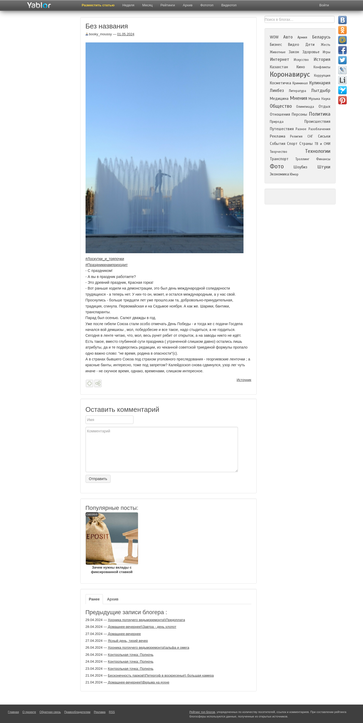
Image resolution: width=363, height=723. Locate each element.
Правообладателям (77, 712)
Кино (300, 67)
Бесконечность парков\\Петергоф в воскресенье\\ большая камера (161, 675)
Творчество (278, 152)
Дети (310, 44)
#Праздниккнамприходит (107, 265)
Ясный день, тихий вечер (128, 641)
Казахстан (279, 67)
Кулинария (319, 83)
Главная (13, 712)
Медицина (279, 98)
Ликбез (277, 90)
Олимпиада (305, 107)
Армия (302, 37)
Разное (301, 129)
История (322, 59)
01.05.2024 (125, 34)
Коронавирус (290, 74)
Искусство (301, 60)
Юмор (294, 174)
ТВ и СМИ (322, 144)
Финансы (323, 159)
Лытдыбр (320, 90)
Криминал (300, 83)
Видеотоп (229, 5)
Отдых (324, 106)
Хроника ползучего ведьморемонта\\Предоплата (146, 620)
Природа (277, 122)
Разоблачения (319, 129)
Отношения (280, 114)
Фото (277, 166)
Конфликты (322, 67)
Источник (244, 380)
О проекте (29, 712)
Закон (294, 52)
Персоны (299, 114)
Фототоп (206, 5)
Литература (297, 91)
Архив (187, 5)
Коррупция (322, 76)
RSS (112, 712)
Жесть (325, 45)
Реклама (277, 136)
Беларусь (321, 37)
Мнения (298, 98)
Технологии (317, 151)
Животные (278, 52)
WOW (274, 37)
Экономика (279, 174)
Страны (306, 143)
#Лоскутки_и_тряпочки (105, 259)
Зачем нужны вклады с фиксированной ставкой (112, 543)
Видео (293, 44)
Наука (325, 99)
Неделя (128, 5)
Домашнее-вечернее (124, 634)
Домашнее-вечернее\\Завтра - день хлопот (142, 627)
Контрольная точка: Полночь (130, 655)
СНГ (310, 136)
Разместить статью (98, 5)
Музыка (314, 99)
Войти (324, 5)
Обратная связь (50, 712)
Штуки (323, 167)
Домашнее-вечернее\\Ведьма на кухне (138, 682)
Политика (319, 114)
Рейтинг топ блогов (202, 712)
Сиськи (324, 136)
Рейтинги (168, 5)
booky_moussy (99, 34)
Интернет (279, 59)
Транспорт (279, 159)
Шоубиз (300, 167)
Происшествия (317, 121)
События (277, 143)
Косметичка (280, 83)
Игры (326, 52)
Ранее (94, 599)
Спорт (292, 143)
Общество (281, 106)
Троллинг (302, 159)
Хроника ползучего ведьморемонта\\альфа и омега (148, 647)
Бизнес (276, 44)
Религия (296, 136)
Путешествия (282, 128)
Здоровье (311, 52)
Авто (288, 37)
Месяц (147, 5)
